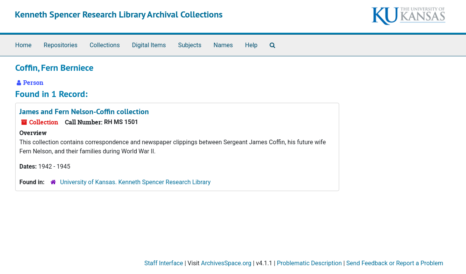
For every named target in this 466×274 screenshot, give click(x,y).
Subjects (189, 45)
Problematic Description (309, 263)
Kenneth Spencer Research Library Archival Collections (119, 14)
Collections (105, 45)
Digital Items (149, 45)
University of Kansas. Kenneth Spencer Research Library (135, 182)
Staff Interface (163, 263)
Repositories (60, 45)
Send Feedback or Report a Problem (394, 263)
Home (23, 45)
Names (223, 45)
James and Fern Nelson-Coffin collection (84, 111)
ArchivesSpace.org (226, 263)
